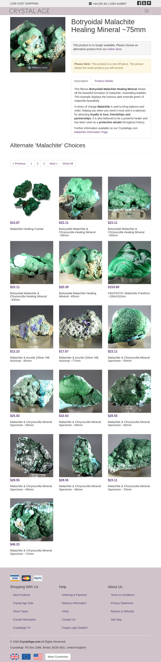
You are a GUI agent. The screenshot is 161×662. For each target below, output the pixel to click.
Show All (68, 163)
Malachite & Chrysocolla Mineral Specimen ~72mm (31, 552)
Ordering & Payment (74, 594)
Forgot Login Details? (75, 627)
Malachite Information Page (91, 132)
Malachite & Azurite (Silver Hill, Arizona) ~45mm (30, 359)
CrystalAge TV (22, 627)
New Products (21, 594)
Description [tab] (81, 81)
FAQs (65, 611)
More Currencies (58, 656)
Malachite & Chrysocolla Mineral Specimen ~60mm (31, 423)
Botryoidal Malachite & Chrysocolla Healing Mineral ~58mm (77, 232)
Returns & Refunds (122, 611)
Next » (54, 163)
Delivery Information (74, 603)
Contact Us (69, 619)
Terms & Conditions (123, 594)
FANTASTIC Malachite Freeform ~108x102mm (129, 294)
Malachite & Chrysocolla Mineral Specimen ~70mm (129, 487)
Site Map (116, 619)
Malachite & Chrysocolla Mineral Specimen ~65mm (129, 423)
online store (114, 49)
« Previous (19, 163)
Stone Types (20, 611)
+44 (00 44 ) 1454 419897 (107, 3)
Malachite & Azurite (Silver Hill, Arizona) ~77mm (79, 359)
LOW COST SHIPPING (24, 3)
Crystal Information (24, 619)
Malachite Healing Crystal (26, 228)
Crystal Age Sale (23, 603)
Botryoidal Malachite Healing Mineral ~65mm (77, 294)
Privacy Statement (122, 603)
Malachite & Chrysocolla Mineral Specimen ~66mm (80, 487)
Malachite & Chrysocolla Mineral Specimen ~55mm (129, 359)
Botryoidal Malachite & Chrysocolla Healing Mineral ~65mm (126, 232)
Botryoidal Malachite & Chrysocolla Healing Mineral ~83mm (28, 296)
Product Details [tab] (104, 81)
